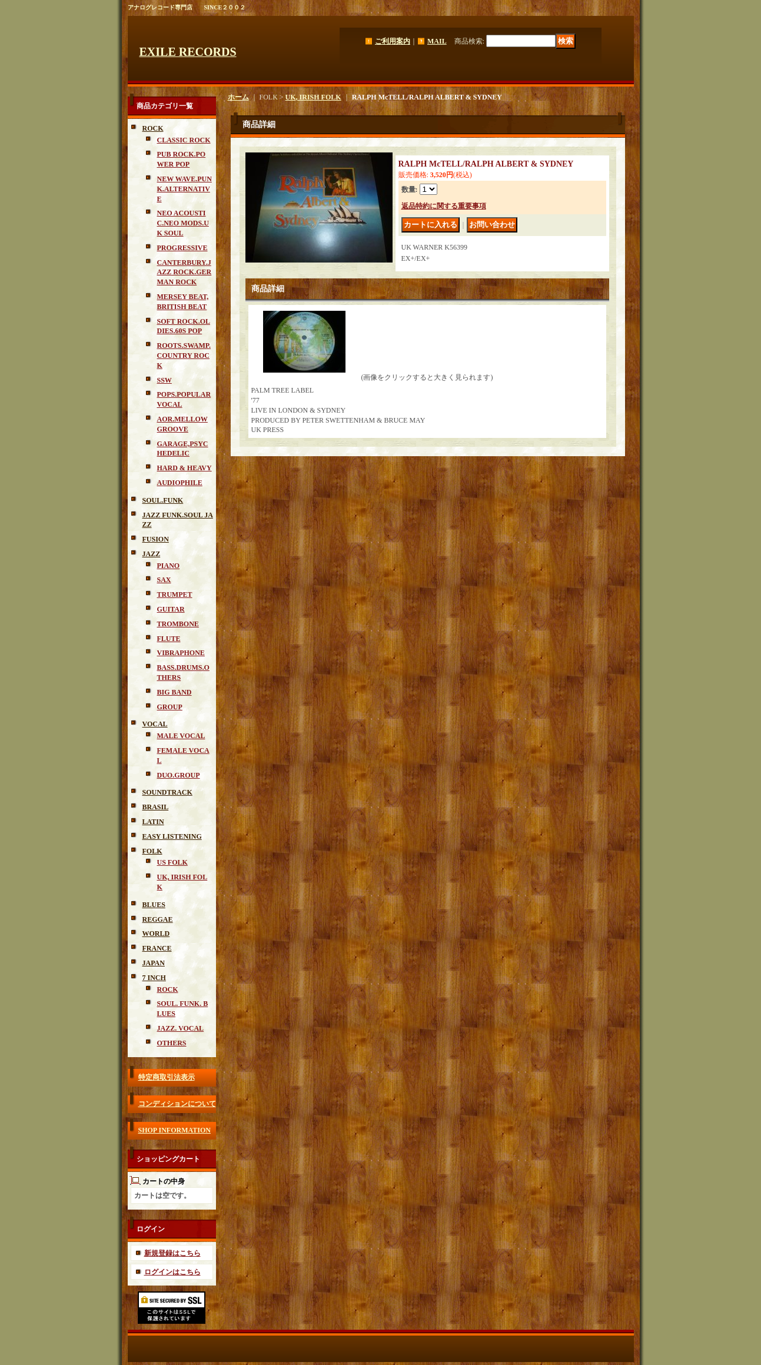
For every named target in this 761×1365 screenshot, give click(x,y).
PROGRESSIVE (182, 248)
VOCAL (155, 724)
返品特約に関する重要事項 (443, 206)
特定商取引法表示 (166, 1077)
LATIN (153, 822)
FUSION (155, 539)
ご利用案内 (392, 41)
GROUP (169, 707)
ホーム (238, 97)
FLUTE (169, 639)
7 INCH (154, 978)
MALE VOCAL (181, 736)
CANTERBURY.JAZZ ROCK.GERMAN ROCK (184, 272)
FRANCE (157, 948)
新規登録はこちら (172, 1253)
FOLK (152, 851)
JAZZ (151, 554)
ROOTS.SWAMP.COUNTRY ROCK (184, 355)
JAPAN (153, 963)
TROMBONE (178, 624)
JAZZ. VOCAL (180, 1028)
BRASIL (155, 807)
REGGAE (157, 919)
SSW (164, 380)
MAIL (437, 41)
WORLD (156, 933)
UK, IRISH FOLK (313, 97)
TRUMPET (174, 594)
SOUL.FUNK (163, 500)
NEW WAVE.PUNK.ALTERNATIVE (184, 189)
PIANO (168, 566)
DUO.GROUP (178, 775)
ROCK (153, 128)
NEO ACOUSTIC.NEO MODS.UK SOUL (183, 223)
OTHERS (172, 1043)
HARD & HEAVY (184, 468)
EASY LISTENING (172, 836)
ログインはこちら (172, 1272)
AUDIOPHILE (179, 483)
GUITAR (171, 609)
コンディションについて (177, 1104)
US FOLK (172, 862)
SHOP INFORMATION (174, 1130)
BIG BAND (174, 692)
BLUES (153, 905)
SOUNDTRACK (167, 792)
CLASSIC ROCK (184, 140)
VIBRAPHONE (181, 653)
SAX (164, 580)
